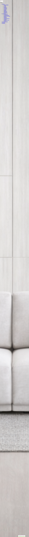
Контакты (3, 23)
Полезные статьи (6, 20)
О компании (4, 13)
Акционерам (6, 14)
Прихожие (5, 11)
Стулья (5, 6)
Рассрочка (3, 22)
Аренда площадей (6, 18)
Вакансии (5, 17)
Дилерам (5, 19)
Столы (5, 5)
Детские (5, 9)
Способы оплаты (6, 15)
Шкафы (5, 10)
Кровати (5, 7)
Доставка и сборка (5, 21)
